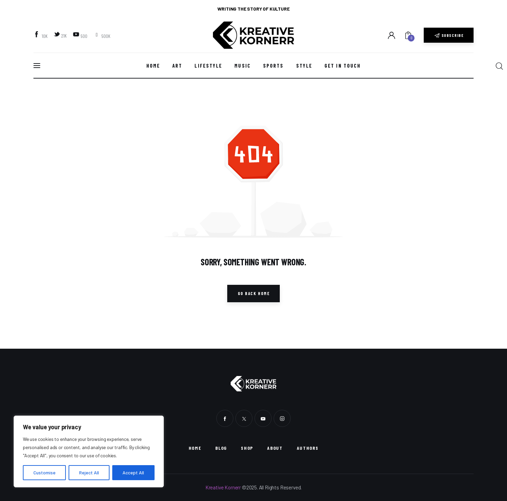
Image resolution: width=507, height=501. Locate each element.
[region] (89, 451)
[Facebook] (41, 35)
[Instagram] (102, 35)
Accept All (133, 472)
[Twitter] (61, 35)
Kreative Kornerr (223, 487)
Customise (44, 472)
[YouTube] (80, 35)
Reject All (89, 472)
